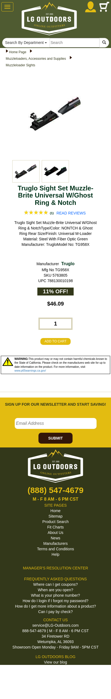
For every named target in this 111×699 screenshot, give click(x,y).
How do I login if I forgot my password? (55, 601)
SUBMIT (55, 438)
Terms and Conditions (55, 549)
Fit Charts (55, 527)
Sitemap (55, 516)
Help (55, 554)
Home (55, 511)
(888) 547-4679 (55, 490)
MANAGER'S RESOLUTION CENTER (55, 568)
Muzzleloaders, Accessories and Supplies (36, 59)
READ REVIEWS (71, 213)
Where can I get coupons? (55, 584)
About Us (56, 532)
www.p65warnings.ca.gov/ (30, 370)
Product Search (55, 521)
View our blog (55, 662)
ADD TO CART (55, 341)
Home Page (17, 52)
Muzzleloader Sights (20, 65)
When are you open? (55, 590)
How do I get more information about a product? (55, 606)
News (55, 538)
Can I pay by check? (55, 612)
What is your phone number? (55, 595)
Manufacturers (55, 543)
